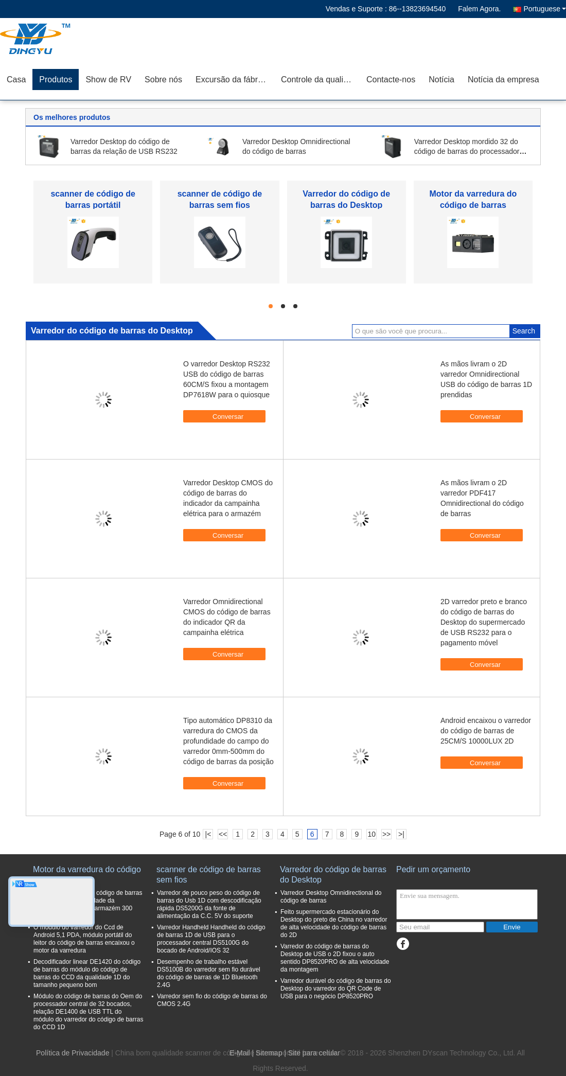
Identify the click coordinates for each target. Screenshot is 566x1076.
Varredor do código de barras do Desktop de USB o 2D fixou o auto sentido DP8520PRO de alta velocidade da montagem (334, 958)
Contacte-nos (390, 79)
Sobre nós (163, 79)
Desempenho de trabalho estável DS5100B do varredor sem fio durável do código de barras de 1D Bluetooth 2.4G (208, 973)
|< (208, 834)
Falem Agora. (479, 9)
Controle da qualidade (320, 79)
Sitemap (269, 1053)
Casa (16, 79)
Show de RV (108, 79)
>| (401, 834)
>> (386, 834)
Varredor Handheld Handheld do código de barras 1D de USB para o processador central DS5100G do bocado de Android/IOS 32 (211, 939)
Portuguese (544, 9)
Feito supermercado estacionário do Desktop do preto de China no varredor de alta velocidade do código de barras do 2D (333, 923)
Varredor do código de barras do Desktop (333, 874)
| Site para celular (312, 1053)
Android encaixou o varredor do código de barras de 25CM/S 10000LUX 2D (485, 730)
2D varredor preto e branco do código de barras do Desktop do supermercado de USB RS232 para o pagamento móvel (483, 622)
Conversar (222, 416)
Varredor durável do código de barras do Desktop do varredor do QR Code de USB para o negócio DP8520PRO (335, 988)
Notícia (441, 79)
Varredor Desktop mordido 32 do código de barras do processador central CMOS (467, 151)
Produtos (55, 79)
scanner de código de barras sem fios (208, 874)
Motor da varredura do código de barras (87, 874)
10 (371, 834)
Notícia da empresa (503, 79)
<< (223, 834)
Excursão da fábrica (232, 79)
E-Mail (239, 1053)
